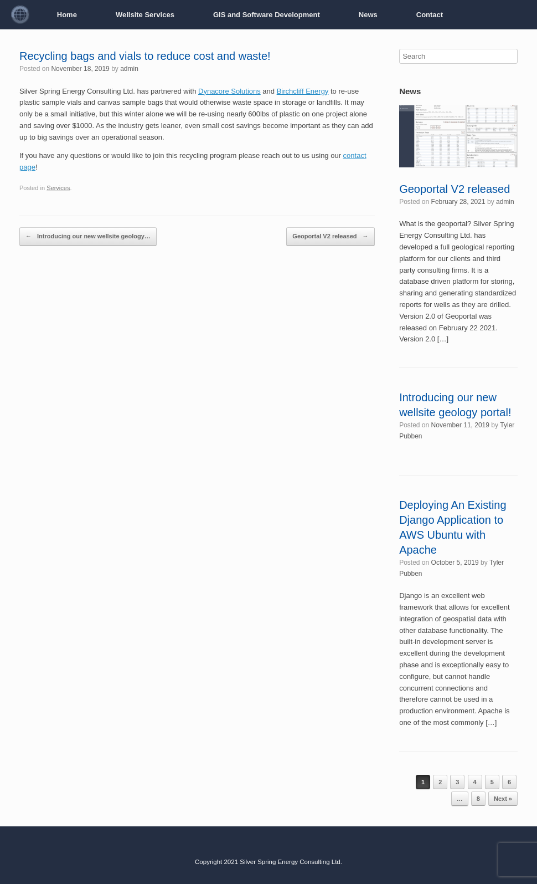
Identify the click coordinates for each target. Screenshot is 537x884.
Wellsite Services (145, 15)
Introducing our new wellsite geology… (88, 236)
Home (67, 15)
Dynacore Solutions (229, 91)
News (368, 15)
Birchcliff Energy (303, 91)
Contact (429, 15)
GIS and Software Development (266, 15)
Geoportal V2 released (330, 236)
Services (58, 188)
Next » (503, 798)
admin (129, 69)
